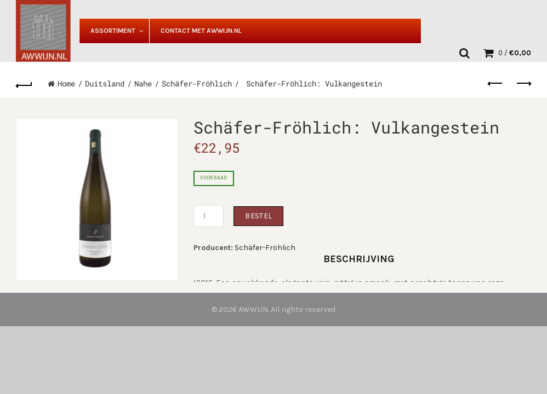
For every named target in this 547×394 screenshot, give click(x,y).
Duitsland (104, 83)
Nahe (143, 83)
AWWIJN (253, 309)
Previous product (495, 83)
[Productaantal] (208, 216)
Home (66, 83)
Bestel (258, 216)
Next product (523, 83)
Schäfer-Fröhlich (197, 83)
